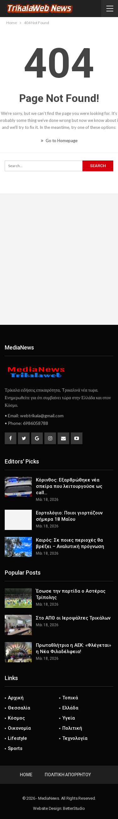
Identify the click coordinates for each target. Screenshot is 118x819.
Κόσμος (16, 718)
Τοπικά (70, 698)
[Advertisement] (59, 259)
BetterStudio (74, 808)
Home (26, 774)
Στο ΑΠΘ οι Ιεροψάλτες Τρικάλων (73, 618)
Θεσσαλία (19, 708)
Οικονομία (19, 728)
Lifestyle (17, 738)
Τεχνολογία (74, 738)
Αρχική (16, 698)
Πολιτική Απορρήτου (68, 774)
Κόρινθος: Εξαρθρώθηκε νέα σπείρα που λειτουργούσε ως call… (69, 486)
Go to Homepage (59, 140)
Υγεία (68, 718)
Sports (15, 748)
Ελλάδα (70, 708)
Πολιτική (72, 728)
